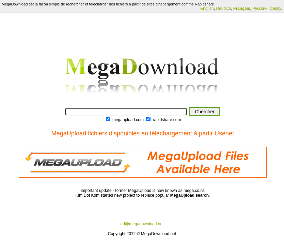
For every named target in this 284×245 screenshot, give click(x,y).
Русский (260, 8)
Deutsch (223, 8)
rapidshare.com (167, 119)
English (207, 8)
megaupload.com (128, 119)
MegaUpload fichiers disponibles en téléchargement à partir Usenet (142, 133)
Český (275, 8)
